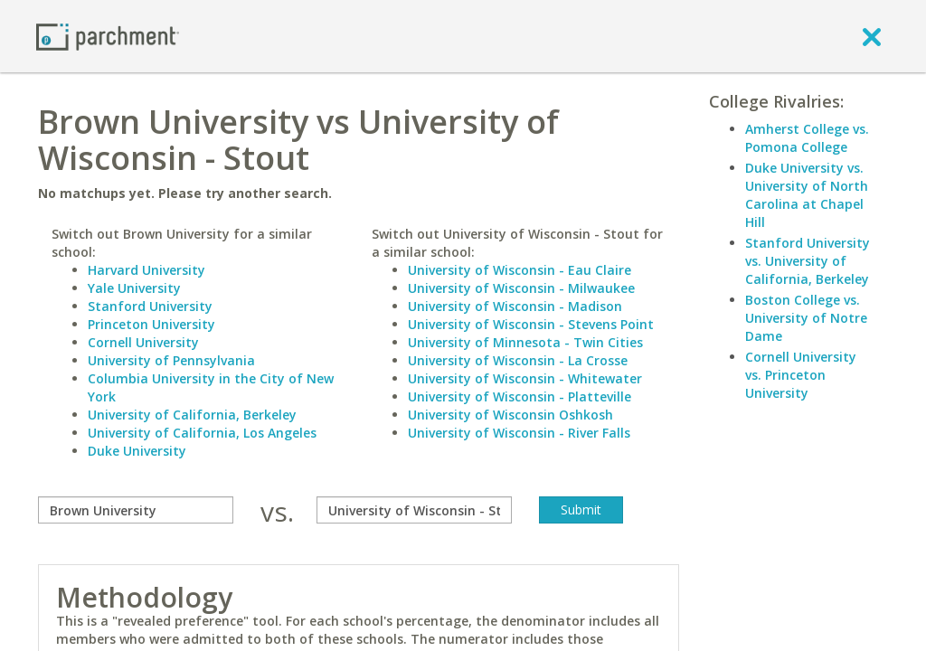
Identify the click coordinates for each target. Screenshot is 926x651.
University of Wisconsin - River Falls (519, 432)
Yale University (134, 288)
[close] (872, 36)
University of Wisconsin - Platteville (519, 396)
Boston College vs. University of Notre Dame (806, 317)
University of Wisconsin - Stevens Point (531, 324)
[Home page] (107, 35)
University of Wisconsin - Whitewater (525, 378)
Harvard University (146, 269)
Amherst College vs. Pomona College (807, 138)
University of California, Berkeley (192, 414)
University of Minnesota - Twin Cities (525, 342)
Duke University (137, 450)
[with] (414, 510)
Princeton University (151, 324)
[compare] (135, 510)
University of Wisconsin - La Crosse (518, 360)
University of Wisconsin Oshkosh (510, 414)
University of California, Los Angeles (202, 432)
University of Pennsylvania (171, 360)
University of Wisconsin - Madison (515, 306)
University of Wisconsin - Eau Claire (519, 269)
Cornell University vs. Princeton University (800, 374)
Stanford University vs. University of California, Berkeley (807, 261)
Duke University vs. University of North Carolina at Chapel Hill (806, 195)
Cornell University (143, 342)
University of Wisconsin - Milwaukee (521, 288)
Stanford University (150, 306)
